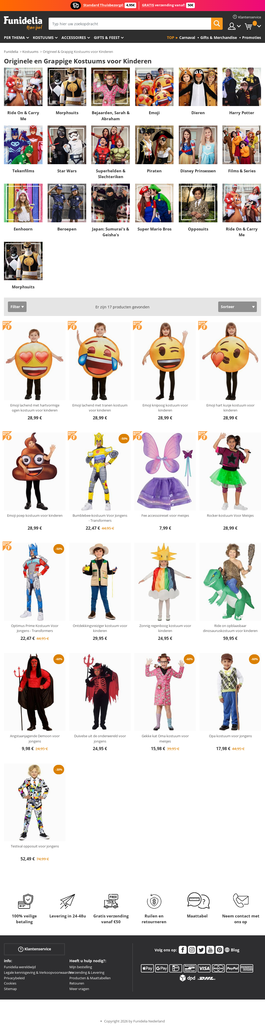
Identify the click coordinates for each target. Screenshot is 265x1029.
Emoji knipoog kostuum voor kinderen (165, 408)
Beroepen (67, 229)
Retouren (76, 983)
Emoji (154, 112)
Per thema (14, 37)
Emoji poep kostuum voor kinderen (35, 515)
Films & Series (242, 170)
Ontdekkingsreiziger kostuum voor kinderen (100, 628)
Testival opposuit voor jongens (35, 846)
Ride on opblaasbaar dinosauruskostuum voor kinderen (230, 628)
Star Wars (67, 170)
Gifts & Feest (107, 37)
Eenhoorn (23, 229)
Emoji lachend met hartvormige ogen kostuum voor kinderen (34, 408)
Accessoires (74, 37)
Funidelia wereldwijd (20, 967)
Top (170, 37)
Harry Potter (241, 112)
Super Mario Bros (154, 229)
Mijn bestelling (80, 967)
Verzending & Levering (86, 972)
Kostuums (43, 37)
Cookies (10, 983)
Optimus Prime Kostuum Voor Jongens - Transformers (34, 628)
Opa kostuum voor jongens (230, 736)
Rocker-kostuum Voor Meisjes (230, 515)
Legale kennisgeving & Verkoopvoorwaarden (39, 972)
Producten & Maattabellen (90, 978)
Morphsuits (67, 112)
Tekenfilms (23, 170)
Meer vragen (79, 988)
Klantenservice (34, 949)
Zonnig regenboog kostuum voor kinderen (165, 628)
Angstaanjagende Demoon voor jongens (35, 739)
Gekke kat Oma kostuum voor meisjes (165, 739)
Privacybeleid (14, 978)
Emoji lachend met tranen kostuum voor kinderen (100, 408)
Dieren (198, 112)
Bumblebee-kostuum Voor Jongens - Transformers (100, 518)
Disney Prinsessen (198, 170)
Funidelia (11, 51)
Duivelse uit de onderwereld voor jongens (100, 739)
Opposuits (198, 229)
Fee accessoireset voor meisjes (165, 515)
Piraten (154, 170)
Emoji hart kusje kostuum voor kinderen (230, 408)
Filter (15, 306)
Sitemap (10, 988)
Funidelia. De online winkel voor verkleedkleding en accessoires (23, 23)
